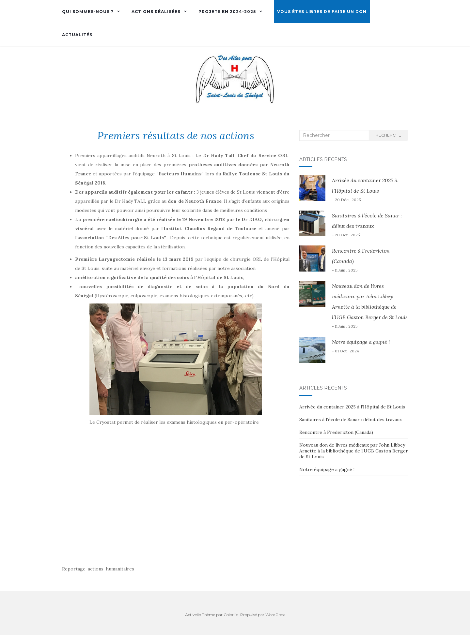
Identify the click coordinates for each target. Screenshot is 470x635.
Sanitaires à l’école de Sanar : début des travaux (350, 419)
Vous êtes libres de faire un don (322, 11)
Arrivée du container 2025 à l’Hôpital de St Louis (352, 407)
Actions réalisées (156, 11)
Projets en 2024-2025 (227, 11)
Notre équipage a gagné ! (361, 342)
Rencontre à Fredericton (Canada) (336, 432)
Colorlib (231, 614)
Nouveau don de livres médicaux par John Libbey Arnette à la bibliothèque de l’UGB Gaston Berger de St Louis (353, 451)
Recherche (388, 135)
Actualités (77, 34)
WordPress (275, 614)
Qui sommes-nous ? (88, 11)
